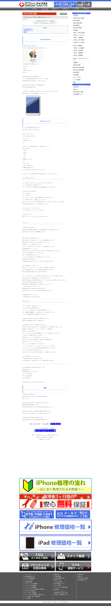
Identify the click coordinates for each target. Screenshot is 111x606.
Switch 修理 (76, 72)
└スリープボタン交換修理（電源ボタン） (34, 594)
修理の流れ (34, 8)
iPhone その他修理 (79, 48)
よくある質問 (76, 8)
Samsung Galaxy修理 (78, 70)
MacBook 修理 (76, 65)
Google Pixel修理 (77, 27)
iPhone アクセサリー (79, 35)
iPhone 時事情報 (78, 37)
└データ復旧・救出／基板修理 (32, 596)
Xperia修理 (76, 74)
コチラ (32, 417)
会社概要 (56, 589)
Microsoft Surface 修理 (78, 67)
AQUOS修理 (76, 25)
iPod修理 (75, 62)
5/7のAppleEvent (28, 29)
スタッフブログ (77, 77)
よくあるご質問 (58, 581)
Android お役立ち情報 (78, 18)
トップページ (24, 8)
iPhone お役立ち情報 (78, 32)
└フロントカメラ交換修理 (30, 583)
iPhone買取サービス (59, 583)
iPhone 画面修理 (78, 52)
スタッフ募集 (57, 585)
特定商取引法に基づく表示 (61, 592)
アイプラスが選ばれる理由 (45, 9)
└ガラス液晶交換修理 (29, 578)
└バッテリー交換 (28, 580)
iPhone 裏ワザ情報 (79, 40)
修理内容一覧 (55, 8)
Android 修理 (76, 20)
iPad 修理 (75, 30)
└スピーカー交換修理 (29, 591)
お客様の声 (86, 8)
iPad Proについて (28, 30)
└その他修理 (27, 598)
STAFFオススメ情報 (79, 42)
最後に (25, 32)
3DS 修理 (75, 15)
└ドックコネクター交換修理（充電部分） (34, 589)
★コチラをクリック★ (45, 430)
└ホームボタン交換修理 (30, 592)
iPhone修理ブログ (77, 94)
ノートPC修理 (76, 79)
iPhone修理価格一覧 (59, 578)
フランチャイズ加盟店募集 (61, 587)
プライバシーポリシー (59, 591)
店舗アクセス (57, 580)
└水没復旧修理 (28, 581)
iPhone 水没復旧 (78, 50)
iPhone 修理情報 (77, 45)
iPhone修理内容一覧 (29, 576)
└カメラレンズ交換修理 (30, 587)
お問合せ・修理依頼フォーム (61, 594)
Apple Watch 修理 (77, 23)
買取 (74, 82)
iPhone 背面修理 (78, 55)
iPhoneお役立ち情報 (78, 91)
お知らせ (75, 89)
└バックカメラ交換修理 (30, 585)
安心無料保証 (57, 576)
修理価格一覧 (66, 8)
